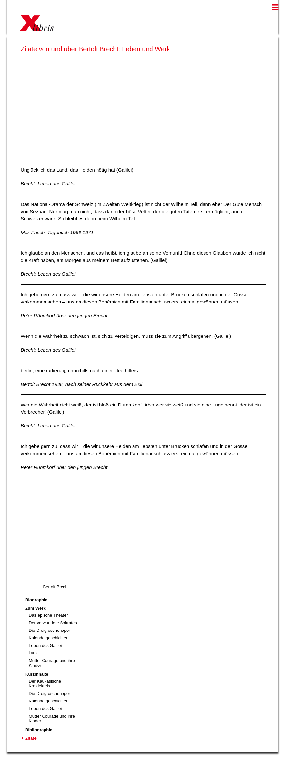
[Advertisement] (143, 105)
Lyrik (33, 652)
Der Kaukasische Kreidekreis (45, 683)
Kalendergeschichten (48, 637)
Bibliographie (38, 729)
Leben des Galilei (45, 645)
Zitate (31, 738)
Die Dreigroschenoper (49, 630)
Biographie (36, 599)
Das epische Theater (48, 615)
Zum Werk (35, 608)
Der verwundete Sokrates (53, 622)
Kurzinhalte (36, 674)
